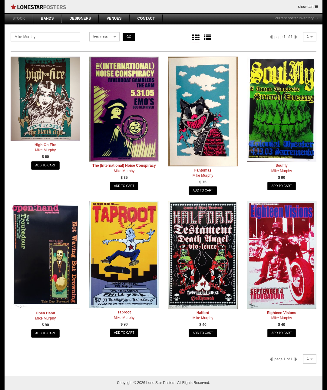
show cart (308, 7)
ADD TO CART (45, 165)
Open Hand (45, 313)
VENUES (114, 18)
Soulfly (282, 165)
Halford (203, 313)
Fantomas (203, 170)
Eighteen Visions (281, 313)
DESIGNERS (80, 18)
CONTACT (146, 18)
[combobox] (104, 36)
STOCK (18, 18)
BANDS (47, 18)
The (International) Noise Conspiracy (124, 165)
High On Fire (45, 145)
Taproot (124, 312)
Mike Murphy (45, 150)
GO (129, 36)
